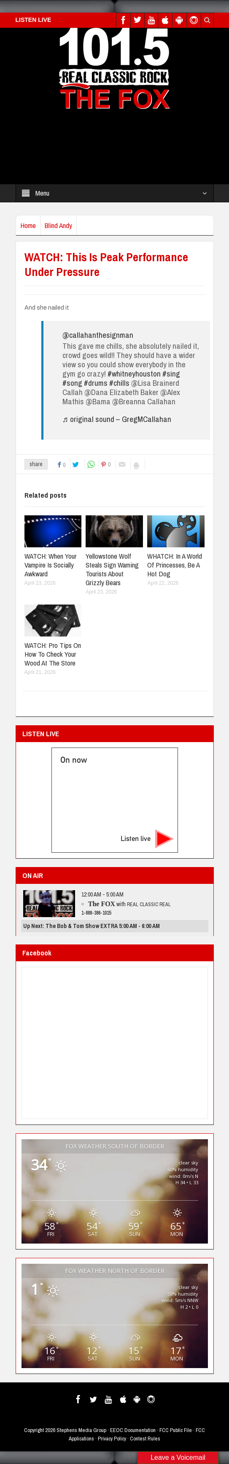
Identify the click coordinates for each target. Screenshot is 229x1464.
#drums (96, 382)
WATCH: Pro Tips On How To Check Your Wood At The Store (52, 654)
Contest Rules (145, 1438)
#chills (119, 382)
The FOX (101, 903)
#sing (171, 373)
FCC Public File (175, 1430)
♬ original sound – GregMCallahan (116, 419)
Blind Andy (58, 225)
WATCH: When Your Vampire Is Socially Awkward (50, 564)
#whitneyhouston (134, 373)
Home (28, 225)
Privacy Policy (112, 1438)
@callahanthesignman (97, 334)
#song (72, 382)
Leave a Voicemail (178, 1457)
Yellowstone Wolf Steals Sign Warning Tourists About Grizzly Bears (112, 569)
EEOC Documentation (133, 1430)
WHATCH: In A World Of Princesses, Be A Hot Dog (174, 564)
